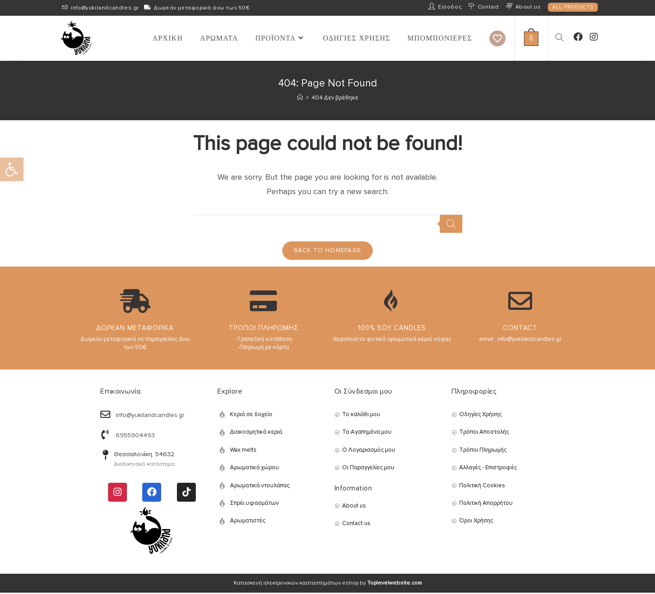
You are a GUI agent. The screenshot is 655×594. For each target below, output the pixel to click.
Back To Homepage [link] (327, 251)
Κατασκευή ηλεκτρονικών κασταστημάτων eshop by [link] (328, 584)
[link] (11, 169)
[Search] (451, 224)
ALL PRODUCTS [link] (572, 7)
